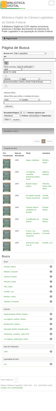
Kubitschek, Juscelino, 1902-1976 (16, 334)
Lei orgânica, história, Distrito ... (16, 319)
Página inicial (10, 39)
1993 (6, 352)
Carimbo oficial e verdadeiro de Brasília (32, 209)
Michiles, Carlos (10, 297)
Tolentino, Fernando (11, 302)
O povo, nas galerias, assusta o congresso (33, 233)
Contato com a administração (12, 388)
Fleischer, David (10, 282)
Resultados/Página (11, 113)
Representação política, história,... (16, 314)
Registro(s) (46, 116)
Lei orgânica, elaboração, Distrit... (16, 339)
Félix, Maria (8, 287)
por (5, 56)
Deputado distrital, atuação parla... (17, 329)
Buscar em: (8, 53)
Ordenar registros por (36, 113)
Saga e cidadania (32, 160)
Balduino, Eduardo (11, 272)
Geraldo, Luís (47, 243)
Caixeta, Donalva (10, 277)
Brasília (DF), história (12, 324)
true (5, 364)
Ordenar (25, 116)
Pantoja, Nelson (10, 267)
